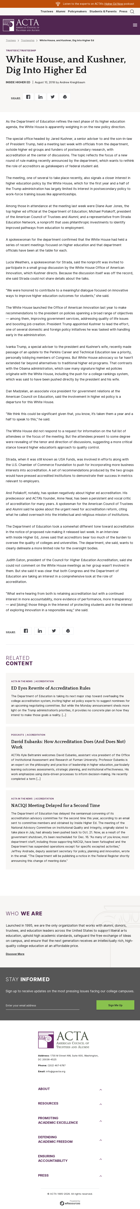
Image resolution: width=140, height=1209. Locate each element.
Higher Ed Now (113, 3)
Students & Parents (103, 11)
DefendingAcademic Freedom (55, 1139)
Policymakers (77, 11)
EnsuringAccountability (53, 1158)
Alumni (60, 11)
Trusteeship (27, 40)
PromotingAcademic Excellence (58, 1120)
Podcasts (17, 734)
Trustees (46, 11)
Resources (48, 1103)
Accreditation (44, 681)
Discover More (15, 954)
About (44, 1089)
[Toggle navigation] (135, 25)
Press (123, 11)
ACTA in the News (21, 681)
